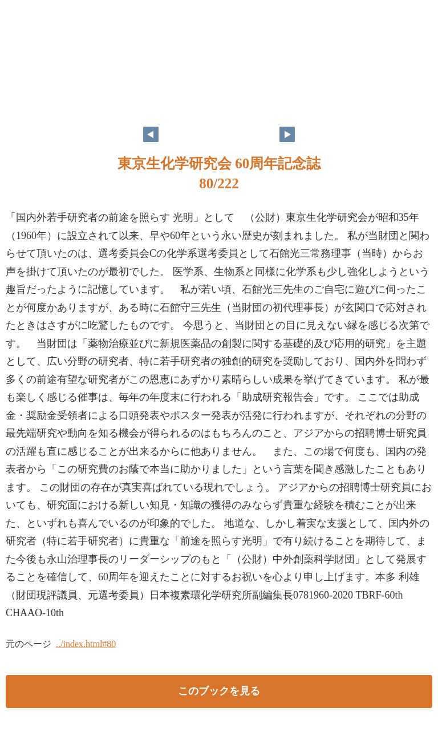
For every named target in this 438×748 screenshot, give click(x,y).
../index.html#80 (86, 644)
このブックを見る (219, 691)
